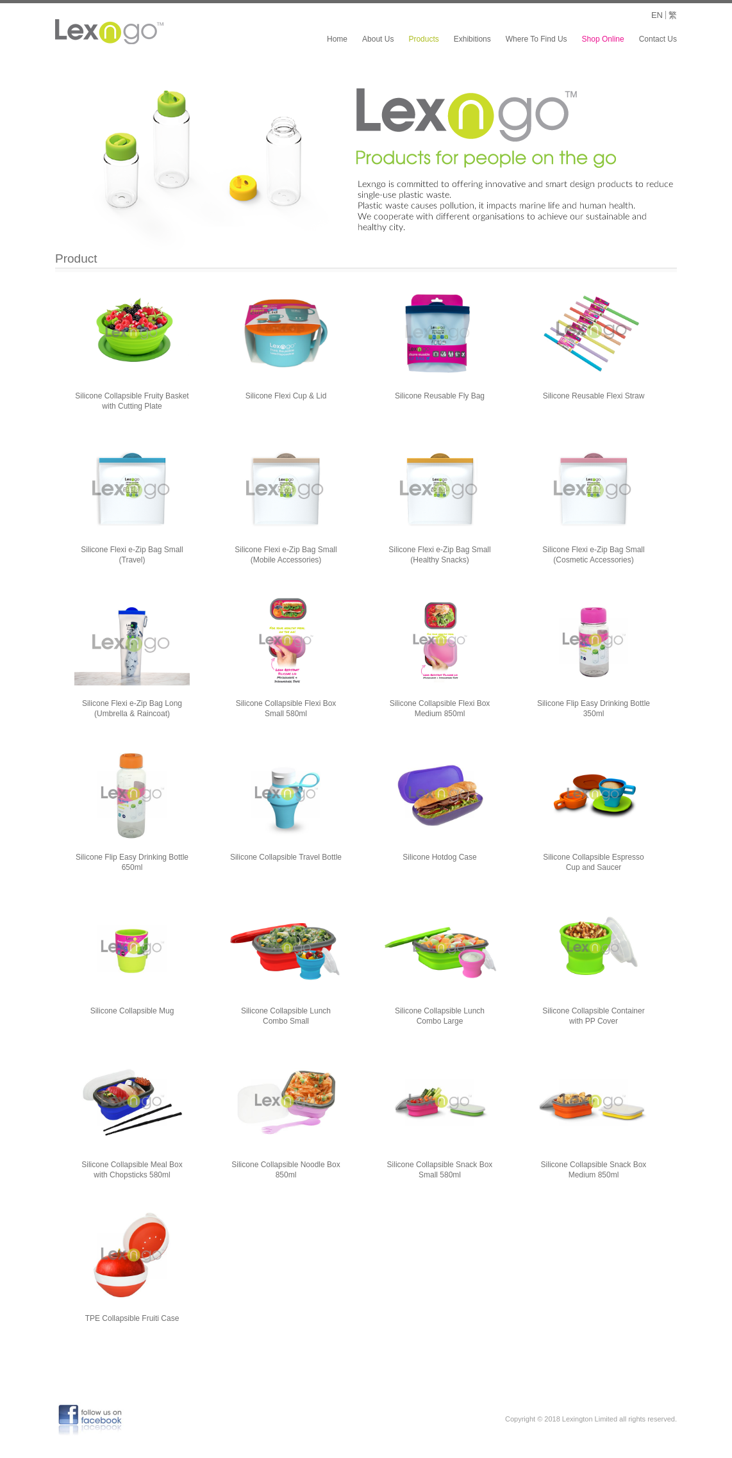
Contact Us (658, 39)
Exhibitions (472, 39)
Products (423, 39)
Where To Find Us (536, 39)
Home (337, 39)
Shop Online (603, 39)
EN (657, 15)
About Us (378, 39)
